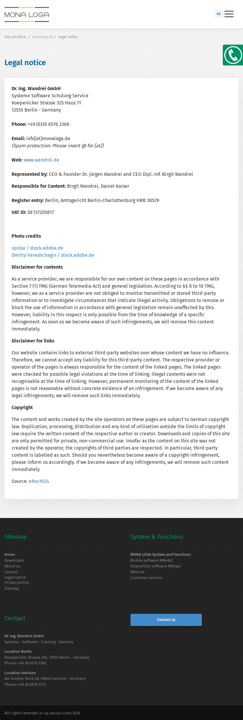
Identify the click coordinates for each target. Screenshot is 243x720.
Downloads (14, 560)
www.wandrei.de (41, 160)
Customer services (146, 577)
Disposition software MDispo (155, 566)
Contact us (166, 619)
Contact (11, 572)
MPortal (137, 572)
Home (9, 554)
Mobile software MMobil (151, 560)
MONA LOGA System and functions (160, 554)
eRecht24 (39, 481)
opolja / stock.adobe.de (37, 248)
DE (218, 14)
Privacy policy (16, 582)
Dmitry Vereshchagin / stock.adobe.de (53, 255)
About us (12, 566)
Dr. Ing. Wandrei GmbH (55, 713)
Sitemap (11, 588)
